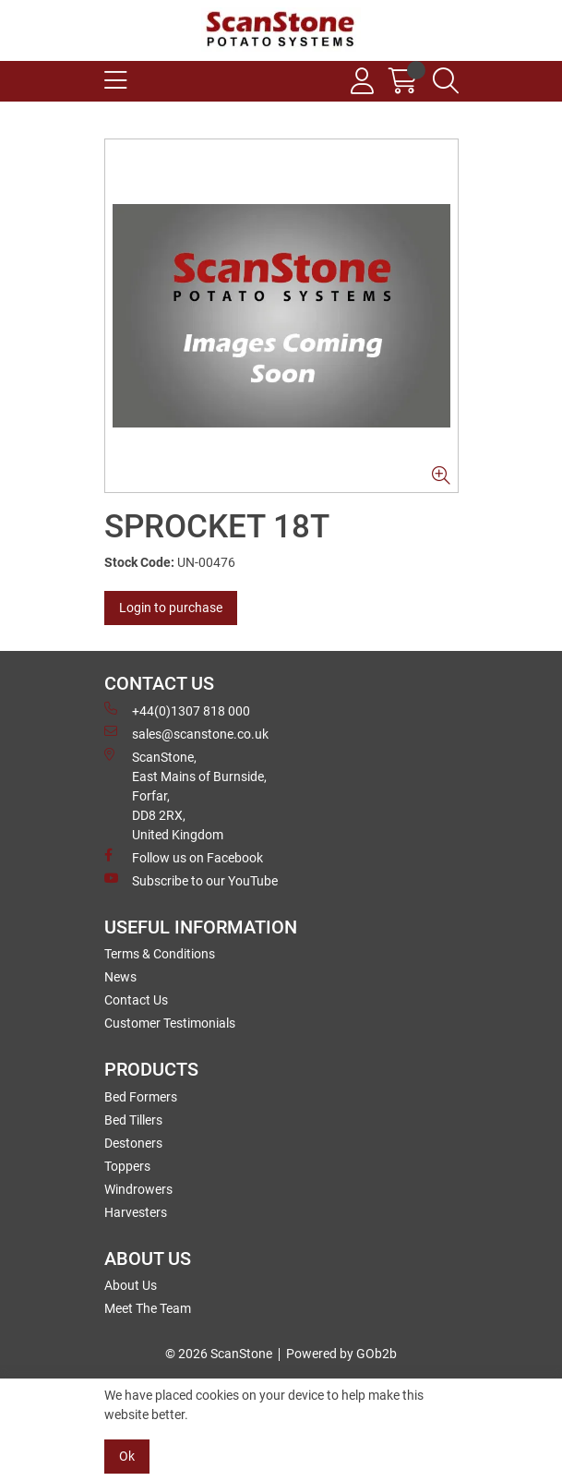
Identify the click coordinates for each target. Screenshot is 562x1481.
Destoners (133, 1143)
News (120, 976)
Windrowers (138, 1189)
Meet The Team (147, 1308)
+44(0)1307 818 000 (177, 710)
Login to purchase (170, 607)
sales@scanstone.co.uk (186, 733)
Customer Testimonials (169, 1023)
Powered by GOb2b (341, 1353)
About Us (130, 1285)
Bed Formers (140, 1097)
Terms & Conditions (159, 953)
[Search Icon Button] (445, 81)
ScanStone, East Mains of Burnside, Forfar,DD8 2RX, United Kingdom (185, 795)
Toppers (127, 1166)
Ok (127, 1456)
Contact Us (136, 1000)
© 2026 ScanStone (218, 1353)
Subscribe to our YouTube (191, 880)
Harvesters (135, 1212)
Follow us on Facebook (183, 857)
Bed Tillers (133, 1120)
